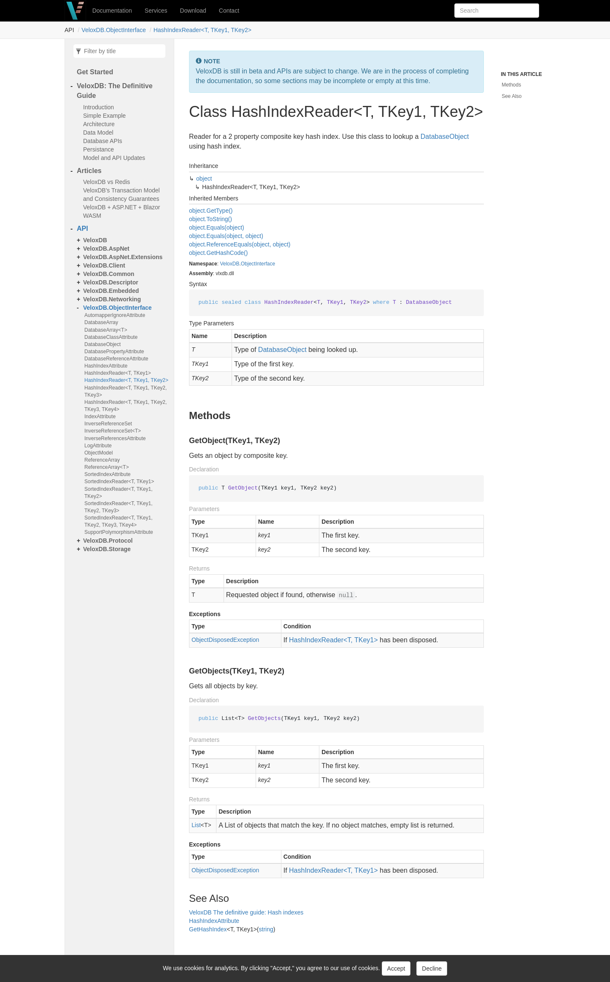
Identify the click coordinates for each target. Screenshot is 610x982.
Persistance (98, 149)
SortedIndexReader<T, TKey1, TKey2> (118, 492)
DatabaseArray (101, 322)
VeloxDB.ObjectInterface (113, 30)
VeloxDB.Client (104, 265)
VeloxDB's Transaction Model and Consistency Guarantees (121, 194)
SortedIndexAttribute (107, 474)
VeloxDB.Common (108, 274)
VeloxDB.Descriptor (110, 282)
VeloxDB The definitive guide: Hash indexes (246, 912)
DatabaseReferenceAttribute (116, 359)
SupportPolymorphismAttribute (118, 532)
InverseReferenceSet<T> (112, 431)
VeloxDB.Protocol (108, 540)
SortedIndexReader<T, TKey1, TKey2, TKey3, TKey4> (118, 521)
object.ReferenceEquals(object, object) (239, 244)
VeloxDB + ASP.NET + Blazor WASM (121, 211)
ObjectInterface (258, 264)
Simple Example (104, 115)
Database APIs (102, 141)
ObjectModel (98, 453)
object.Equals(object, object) (226, 236)
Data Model (98, 132)
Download (193, 10)
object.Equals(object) (216, 227)
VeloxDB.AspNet (106, 248)
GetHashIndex (208, 929)
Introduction (98, 107)
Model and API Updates (114, 157)
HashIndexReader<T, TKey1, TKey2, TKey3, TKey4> (125, 405)
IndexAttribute (100, 416)
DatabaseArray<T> (105, 330)
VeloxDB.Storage (107, 549)
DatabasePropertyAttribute (114, 351)
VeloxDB (95, 240)
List (196, 825)
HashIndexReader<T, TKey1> (117, 373)
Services (156, 10)
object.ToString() (210, 219)
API (82, 228)
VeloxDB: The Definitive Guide (115, 90)
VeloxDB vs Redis (106, 182)
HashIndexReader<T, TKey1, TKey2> (202, 30)
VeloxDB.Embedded (111, 290)
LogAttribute (98, 446)
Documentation (112, 10)
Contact (229, 10)
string (266, 929)
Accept (396, 968)
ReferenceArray (102, 460)
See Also (511, 96)
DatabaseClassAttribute (111, 337)
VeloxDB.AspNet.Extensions (122, 257)
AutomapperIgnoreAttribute (114, 315)
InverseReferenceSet (108, 424)
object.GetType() (211, 210)
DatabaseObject (102, 344)
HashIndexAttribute (105, 366)
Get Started (95, 72)
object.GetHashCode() (218, 252)
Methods (511, 85)
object (204, 178)
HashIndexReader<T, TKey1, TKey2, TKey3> (125, 391)
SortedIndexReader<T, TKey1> (119, 481)
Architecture (99, 124)
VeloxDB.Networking (112, 299)
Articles (89, 170)
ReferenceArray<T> (106, 467)
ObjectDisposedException (225, 639)
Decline (432, 968)
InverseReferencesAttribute (115, 438)
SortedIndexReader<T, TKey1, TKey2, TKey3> (118, 507)
